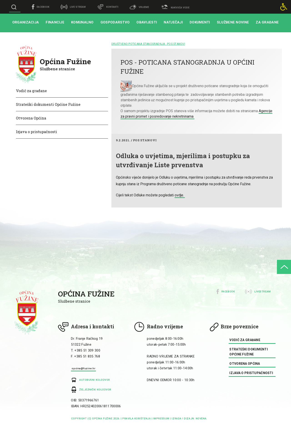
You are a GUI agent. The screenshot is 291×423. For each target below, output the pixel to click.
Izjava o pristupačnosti (36, 131)
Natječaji (173, 22)
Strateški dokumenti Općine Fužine (48, 104)
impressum (161, 418)
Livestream (262, 291)
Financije (55, 22)
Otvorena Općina (31, 118)
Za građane (267, 22)
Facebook (228, 291)
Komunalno (82, 22)
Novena (200, 418)
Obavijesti (146, 22)
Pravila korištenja (136, 418)
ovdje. (180, 195)
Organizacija (25, 22)
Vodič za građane (31, 90)
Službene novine (233, 22)
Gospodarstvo (115, 22)
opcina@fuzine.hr (83, 368)
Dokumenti (200, 22)
